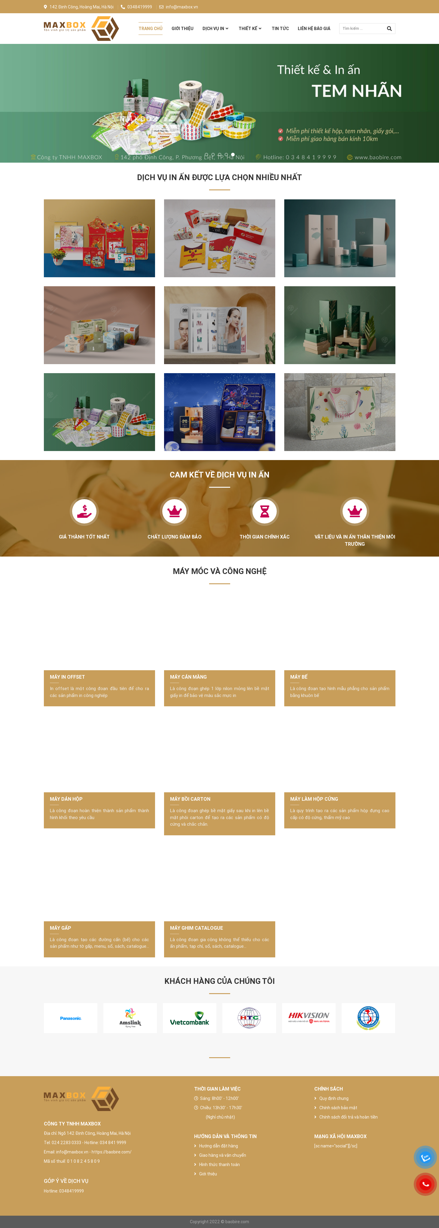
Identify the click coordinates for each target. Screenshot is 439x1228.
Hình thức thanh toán (219, 1164)
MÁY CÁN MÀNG (188, 677)
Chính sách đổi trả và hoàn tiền (346, 1117)
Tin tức (280, 28)
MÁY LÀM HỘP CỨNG (314, 799)
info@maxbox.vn (178, 7)
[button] (206, 154)
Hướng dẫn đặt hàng (218, 1146)
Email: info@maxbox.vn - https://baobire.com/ (88, 1152)
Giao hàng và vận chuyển (222, 1155)
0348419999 (136, 7)
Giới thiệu (183, 28)
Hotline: (51, 1191)
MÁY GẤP (60, 928)
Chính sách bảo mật (335, 1107)
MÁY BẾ (298, 677)
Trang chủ (151, 28)
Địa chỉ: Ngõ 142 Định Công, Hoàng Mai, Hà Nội (87, 1133)
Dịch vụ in (213, 28)
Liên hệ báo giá (314, 28)
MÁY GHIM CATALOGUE (196, 928)
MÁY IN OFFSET (67, 677)
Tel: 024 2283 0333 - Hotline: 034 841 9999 (85, 1142)
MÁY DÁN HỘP (66, 799)
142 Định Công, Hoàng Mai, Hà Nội (79, 7)
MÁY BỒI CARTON (190, 799)
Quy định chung (331, 1098)
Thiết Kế (248, 28)
